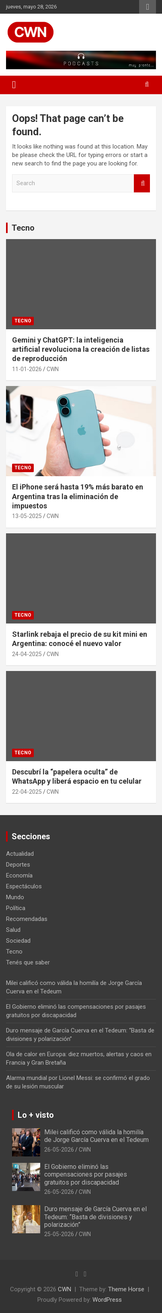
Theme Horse (126, 1289)
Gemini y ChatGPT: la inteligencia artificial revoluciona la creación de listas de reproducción (81, 349)
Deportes (18, 864)
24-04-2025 (27, 654)
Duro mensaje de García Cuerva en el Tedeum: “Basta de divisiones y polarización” (95, 1216)
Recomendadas (26, 919)
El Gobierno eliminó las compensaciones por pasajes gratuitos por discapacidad (85, 1174)
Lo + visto (36, 1115)
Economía (19, 875)
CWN (53, 369)
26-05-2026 (59, 1149)
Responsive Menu (147, 7)
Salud (13, 929)
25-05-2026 (59, 1234)
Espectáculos (24, 886)
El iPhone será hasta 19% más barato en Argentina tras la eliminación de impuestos (77, 496)
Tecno (23, 228)
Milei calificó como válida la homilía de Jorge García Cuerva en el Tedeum (96, 1136)
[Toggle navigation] (14, 85)
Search (142, 183)
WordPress (107, 1299)
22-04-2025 (27, 792)
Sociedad (18, 940)
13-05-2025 (27, 516)
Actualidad (20, 853)
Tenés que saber (28, 962)
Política (15, 908)
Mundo (15, 897)
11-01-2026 (27, 369)
